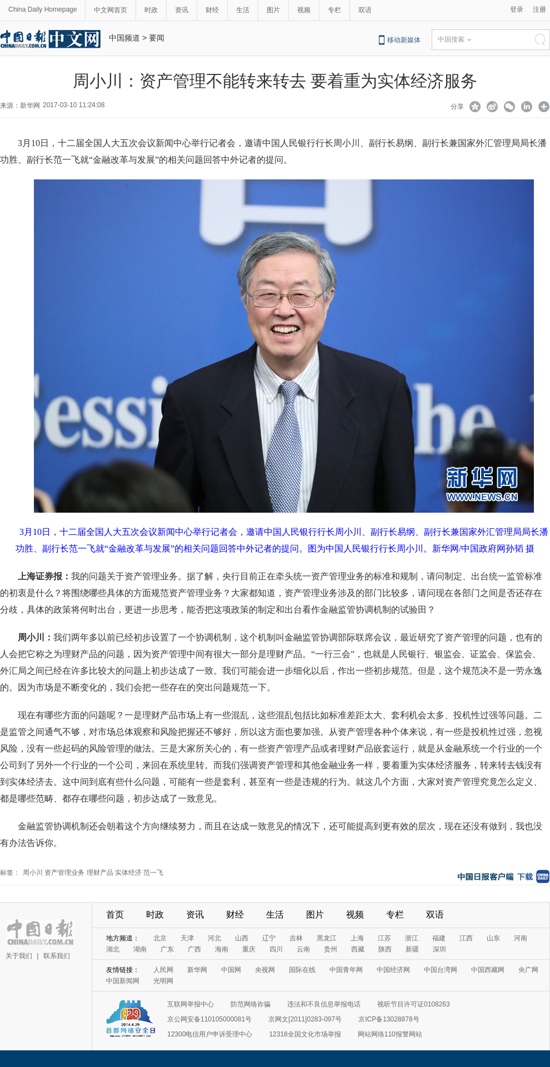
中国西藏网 (487, 970)
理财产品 (100, 872)
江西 (466, 938)
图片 (273, 10)
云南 (303, 949)
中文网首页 (110, 10)
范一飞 (153, 872)
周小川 (33, 872)
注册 (539, 9)
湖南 (140, 949)
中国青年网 (346, 970)
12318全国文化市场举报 (305, 1034)
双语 (365, 10)
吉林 (296, 938)
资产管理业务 (64, 872)
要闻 (156, 37)
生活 (242, 10)
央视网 (265, 970)
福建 (439, 938)
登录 (516, 9)
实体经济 (128, 872)
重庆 (249, 949)
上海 (357, 938)
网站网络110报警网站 (390, 1034)
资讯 (181, 10)
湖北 (112, 949)
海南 (221, 949)
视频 (304, 10)
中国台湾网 (440, 970)
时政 (151, 10)
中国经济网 (393, 970)
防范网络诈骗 (251, 1004)
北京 (160, 938)
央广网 (528, 970)
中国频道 (124, 37)
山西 (241, 938)
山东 (493, 938)
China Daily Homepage (42, 9)
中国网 (231, 970)
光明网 (163, 981)
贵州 (330, 949)
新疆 (412, 949)
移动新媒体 (404, 40)
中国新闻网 (122, 981)
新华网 (197, 970)
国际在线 (302, 970)
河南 (520, 938)
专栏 (334, 10)
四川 (276, 949)
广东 (167, 949)
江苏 (384, 938)
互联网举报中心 (190, 1004)
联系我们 (56, 956)
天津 (187, 938)
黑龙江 (327, 938)
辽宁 (269, 938)
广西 (194, 949)
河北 (214, 938)
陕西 (385, 949)
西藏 (357, 949)
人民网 (163, 970)
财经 (212, 10)
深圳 (439, 949)
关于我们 (19, 956)
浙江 (411, 938)
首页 (115, 914)
